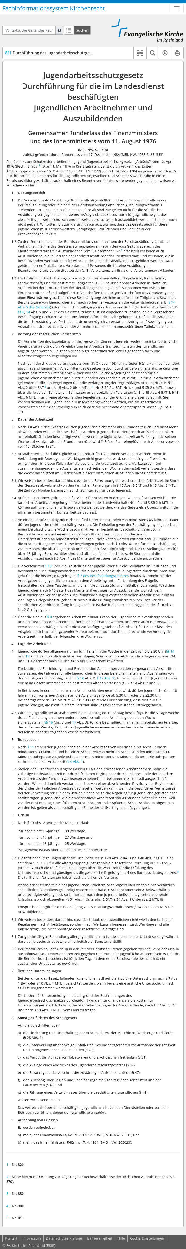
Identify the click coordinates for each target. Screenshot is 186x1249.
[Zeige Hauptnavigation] (177, 8)
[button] (139, 53)
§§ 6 (21, 312)
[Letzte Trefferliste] (68, 30)
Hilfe (121, 1238)
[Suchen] (82, 30)
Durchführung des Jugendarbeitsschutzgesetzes (53, 53)
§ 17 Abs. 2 (105, 678)
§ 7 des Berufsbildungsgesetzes (103, 575)
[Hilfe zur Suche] (59, 30)
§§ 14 (170, 651)
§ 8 (49, 617)
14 (28, 312)
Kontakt (11, 1238)
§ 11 (30, 747)
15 (27, 656)
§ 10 (48, 566)
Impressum (32, 1238)
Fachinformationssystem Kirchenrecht (53, 8)
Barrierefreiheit (99, 1238)
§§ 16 (49, 722)
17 (74, 722)
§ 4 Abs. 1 (75, 761)
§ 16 (81, 678)
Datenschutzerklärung (64, 1238)
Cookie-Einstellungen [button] (147, 1238)
